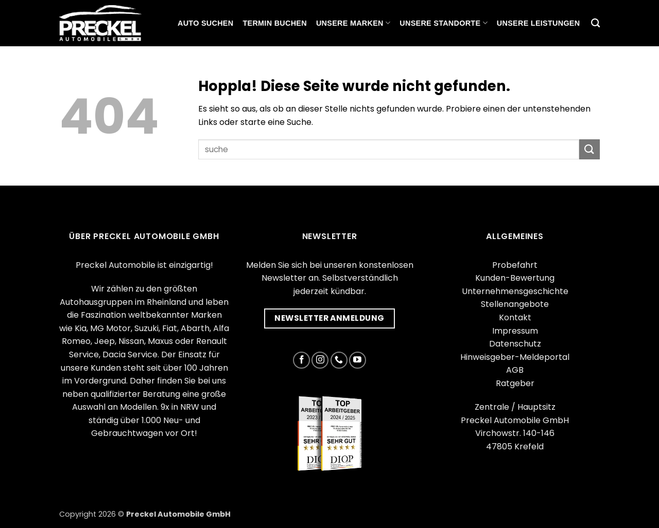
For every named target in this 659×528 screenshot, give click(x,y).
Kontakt (515, 317)
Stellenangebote (515, 304)
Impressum (515, 331)
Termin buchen (274, 23)
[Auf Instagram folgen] (319, 360)
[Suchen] (595, 23)
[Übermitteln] (589, 149)
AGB (515, 370)
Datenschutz (515, 344)
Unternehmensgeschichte (515, 291)
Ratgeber (515, 383)
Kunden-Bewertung (514, 278)
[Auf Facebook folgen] (301, 360)
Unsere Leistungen (538, 23)
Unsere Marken (353, 23)
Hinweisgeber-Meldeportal (514, 357)
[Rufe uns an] (339, 360)
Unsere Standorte (444, 23)
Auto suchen (205, 23)
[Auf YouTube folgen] (357, 360)
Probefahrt (514, 265)
